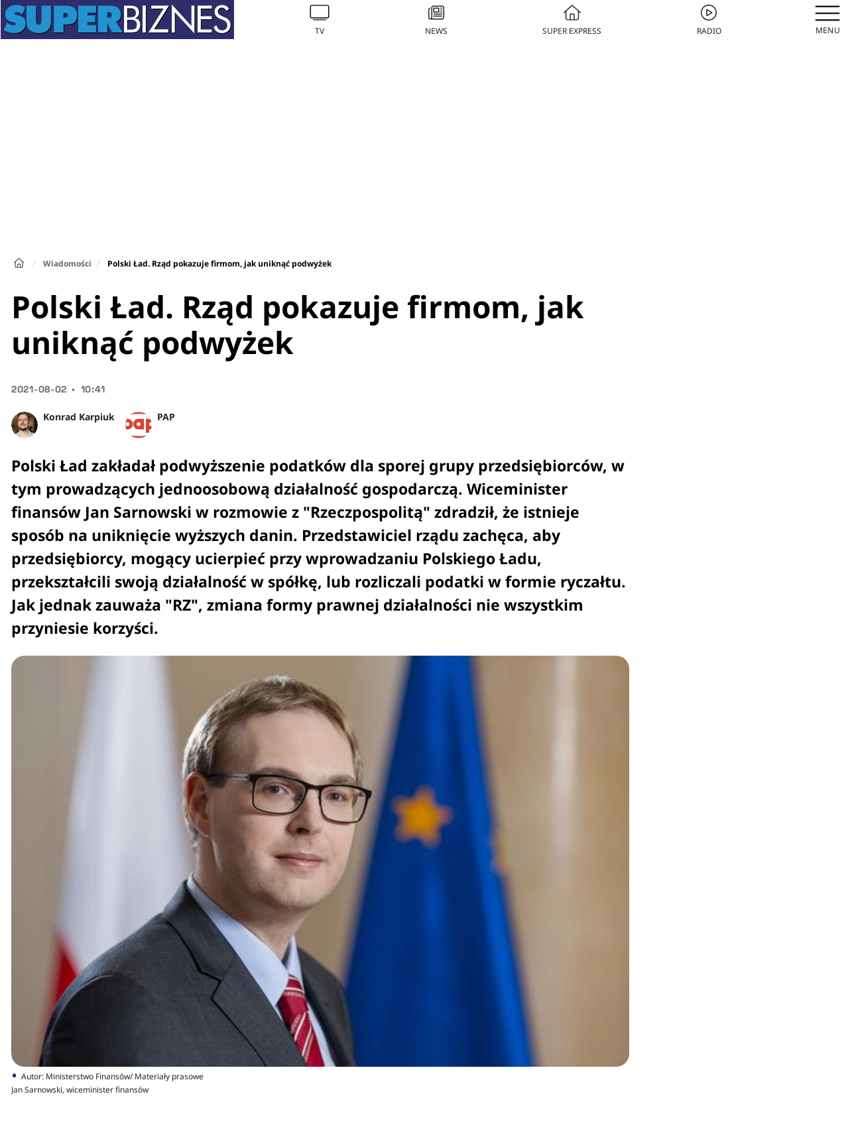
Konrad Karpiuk (79, 416)
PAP (166, 416)
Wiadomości (67, 263)
